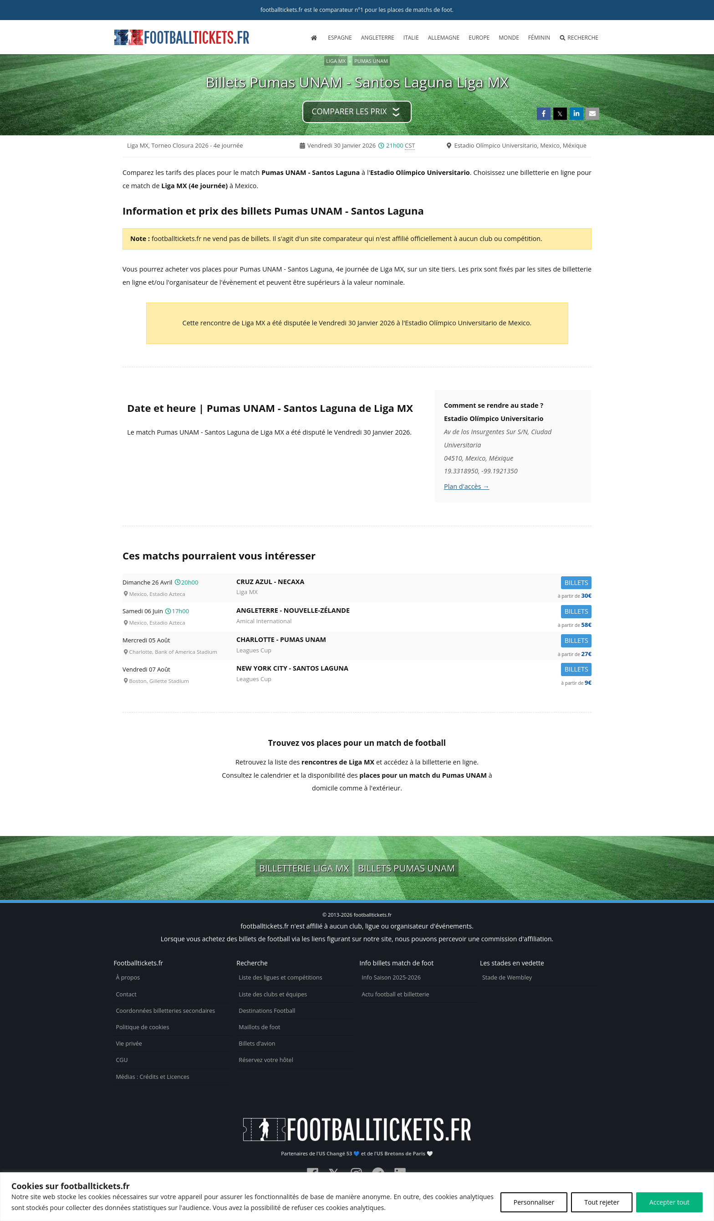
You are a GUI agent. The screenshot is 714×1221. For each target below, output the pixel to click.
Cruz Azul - (414, 583)
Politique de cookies (142, 1027)
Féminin (539, 37)
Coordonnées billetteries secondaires (165, 1011)
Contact (126, 994)
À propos (128, 977)
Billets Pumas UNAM (406, 868)
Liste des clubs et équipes (273, 994)
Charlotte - (414, 641)
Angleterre (377, 37)
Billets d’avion (257, 1043)
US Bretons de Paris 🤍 (405, 1153)
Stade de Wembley (507, 977)
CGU (122, 1060)
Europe (479, 37)
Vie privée (129, 1043)
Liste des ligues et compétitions (280, 977)
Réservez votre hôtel (266, 1060)
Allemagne (444, 37)
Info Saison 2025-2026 (391, 977)
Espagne (340, 37)
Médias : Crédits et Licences (152, 1077)
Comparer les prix (349, 111)
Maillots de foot (259, 1027)
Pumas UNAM (371, 60)
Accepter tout (669, 1202)
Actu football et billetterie (395, 994)
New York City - (414, 670)
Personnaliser (534, 1202)
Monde (509, 37)
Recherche (578, 37)
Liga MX (336, 60)
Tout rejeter (601, 1202)
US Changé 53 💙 (339, 1153)
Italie (411, 37)
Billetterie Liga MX (304, 868)
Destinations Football (267, 1011)
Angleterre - (414, 612)
